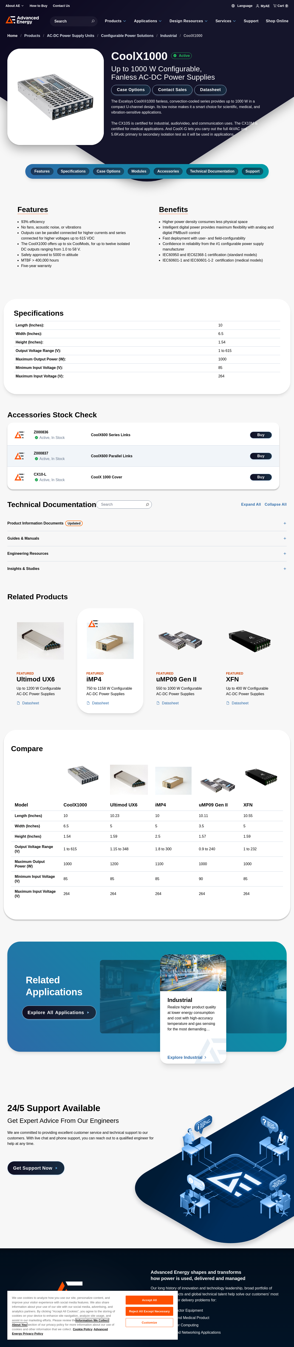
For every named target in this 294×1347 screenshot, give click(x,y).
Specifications (73, 171)
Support (253, 171)
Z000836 (41, 432)
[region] (92, 1315)
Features (42, 171)
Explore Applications (59, 1012)
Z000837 (41, 453)
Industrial (169, 36)
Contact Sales (172, 89)
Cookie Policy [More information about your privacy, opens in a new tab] (82, 1329)
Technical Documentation (212, 171)
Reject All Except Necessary (149, 1311)
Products (32, 36)
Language (242, 6)
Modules (138, 171)
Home (13, 36)
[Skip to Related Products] (3, 590)
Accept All (149, 1300)
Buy (260, 435)
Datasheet (210, 89)
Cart (280, 6)
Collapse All (276, 504)
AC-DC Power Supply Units (71, 36)
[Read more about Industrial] (193, 972)
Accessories (168, 171)
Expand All (251, 504)
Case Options (131, 89)
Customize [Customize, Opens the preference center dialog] (149, 1322)
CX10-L (40, 474)
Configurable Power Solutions (128, 36)
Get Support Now (36, 1168)
